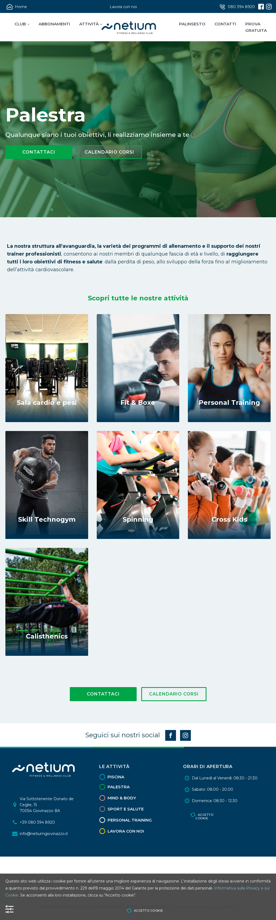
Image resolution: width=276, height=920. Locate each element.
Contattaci (38, 152)
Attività (89, 23)
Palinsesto (192, 23)
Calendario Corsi (109, 152)
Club (20, 23)
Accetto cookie (204, 816)
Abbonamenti (54, 23)
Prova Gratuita (256, 27)
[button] (17, 7)
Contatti (225, 23)
